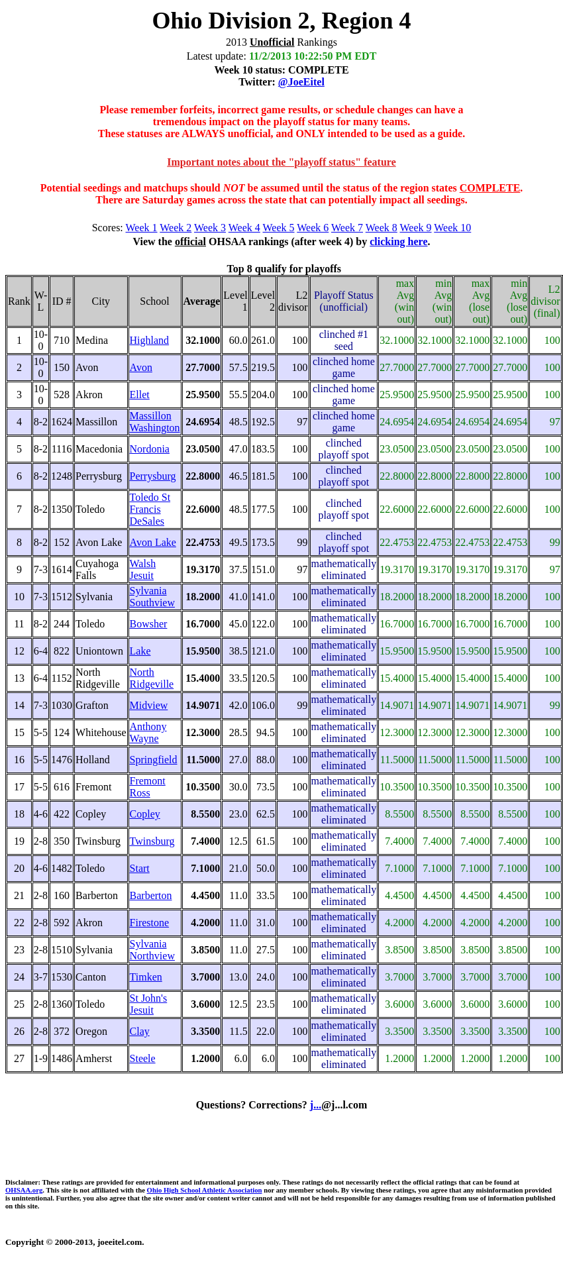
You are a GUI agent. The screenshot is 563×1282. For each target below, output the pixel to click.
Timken (146, 977)
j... (315, 1104)
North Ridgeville (152, 678)
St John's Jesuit (149, 1004)
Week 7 (347, 227)
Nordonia (150, 448)
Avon (141, 367)
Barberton (151, 895)
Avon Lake (153, 542)
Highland (150, 340)
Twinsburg (152, 841)
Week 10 (452, 227)
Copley (145, 814)
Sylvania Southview (152, 596)
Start (140, 868)
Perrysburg (153, 476)
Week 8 (381, 227)
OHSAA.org (23, 1190)
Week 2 (175, 227)
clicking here (398, 241)
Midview (149, 705)
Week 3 (210, 227)
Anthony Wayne (148, 732)
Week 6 (313, 227)
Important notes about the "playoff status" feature (281, 162)
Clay (140, 1031)
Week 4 (244, 227)
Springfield (154, 759)
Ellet (140, 394)
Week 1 (142, 227)
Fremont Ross (148, 786)
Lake (140, 651)
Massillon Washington (155, 421)
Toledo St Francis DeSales (150, 509)
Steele (143, 1058)
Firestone (150, 922)
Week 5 (279, 227)
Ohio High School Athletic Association (204, 1190)
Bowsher (149, 623)
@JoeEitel (301, 81)
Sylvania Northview (152, 949)
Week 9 (416, 227)
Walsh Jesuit (143, 569)
